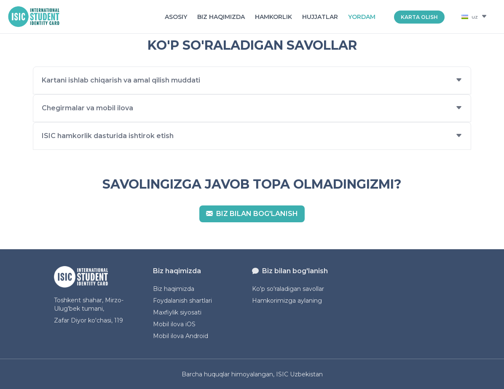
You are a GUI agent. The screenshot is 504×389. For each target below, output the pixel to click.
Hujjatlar (320, 17)
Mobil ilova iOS (174, 324)
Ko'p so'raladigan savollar (288, 289)
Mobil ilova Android (180, 336)
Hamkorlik (273, 17)
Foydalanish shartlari (182, 300)
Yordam (361, 17)
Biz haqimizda (221, 17)
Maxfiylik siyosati (177, 312)
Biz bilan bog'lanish (252, 214)
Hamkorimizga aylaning (287, 300)
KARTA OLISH (419, 17)
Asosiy (176, 17)
